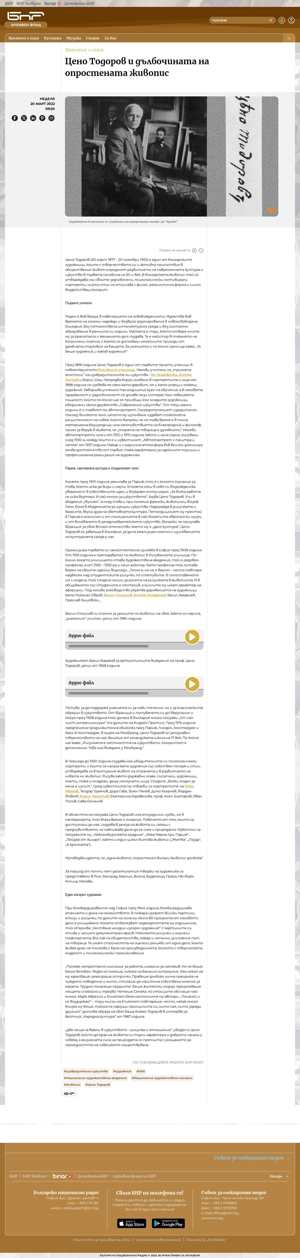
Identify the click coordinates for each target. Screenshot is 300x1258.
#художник (122, 1071)
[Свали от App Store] (131, 1223)
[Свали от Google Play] (168, 1223)
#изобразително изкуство (86, 1071)
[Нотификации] (281, 20)
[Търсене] (271, 20)
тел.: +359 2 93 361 (83, 1203)
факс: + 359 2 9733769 (219, 1208)
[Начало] (26, 16)
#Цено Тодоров (97, 1085)
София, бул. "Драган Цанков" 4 (72, 1198)
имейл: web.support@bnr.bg (74, 1208)
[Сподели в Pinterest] (42, 118)
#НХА (140, 1071)
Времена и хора (84, 50)
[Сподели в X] (24, 118)
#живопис (72, 1085)
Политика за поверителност (158, 1240)
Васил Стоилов (118, 595)
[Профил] (291, 20)
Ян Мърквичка (164, 375)
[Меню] (289, 38)
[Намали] (201, 250)
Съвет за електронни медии (252, 1158)
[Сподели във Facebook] (14, 118)
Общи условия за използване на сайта (101, 1240)
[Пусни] (192, 636)
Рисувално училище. (117, 370)
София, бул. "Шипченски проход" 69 (232, 1198)
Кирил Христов (94, 796)
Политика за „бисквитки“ (206, 1240)
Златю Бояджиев (150, 595)
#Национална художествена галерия (162, 1078)
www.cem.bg (212, 1218)
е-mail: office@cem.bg (220, 1213)
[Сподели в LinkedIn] (33, 118)
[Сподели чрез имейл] (51, 118)
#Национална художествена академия (95, 1078)
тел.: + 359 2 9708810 (219, 1203)
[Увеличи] (194, 250)
